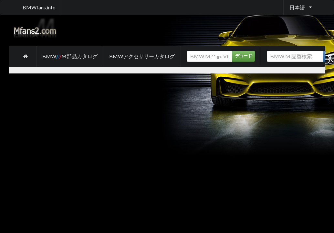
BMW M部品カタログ (70, 56)
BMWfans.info (39, 7)
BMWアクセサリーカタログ (142, 56)
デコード (243, 55)
